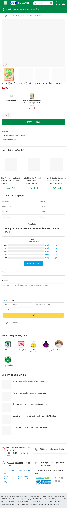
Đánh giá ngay (33, 264)
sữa (6, 139)
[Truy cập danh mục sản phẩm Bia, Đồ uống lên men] (8, 362)
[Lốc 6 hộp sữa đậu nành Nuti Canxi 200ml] (34, 164)
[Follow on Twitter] (62, 478)
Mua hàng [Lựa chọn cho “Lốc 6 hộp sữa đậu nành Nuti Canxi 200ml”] (34, 188)
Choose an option (11, 100)
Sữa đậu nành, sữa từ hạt (32, 16)
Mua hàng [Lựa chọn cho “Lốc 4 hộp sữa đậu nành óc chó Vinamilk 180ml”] (56, 188)
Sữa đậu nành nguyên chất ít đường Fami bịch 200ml (10, 179)
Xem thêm (33, 224)
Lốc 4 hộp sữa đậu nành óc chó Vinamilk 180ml (56, 179)
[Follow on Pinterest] (56, 481)
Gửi (33, 315)
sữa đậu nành (12, 139)
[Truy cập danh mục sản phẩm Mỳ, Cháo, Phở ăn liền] (20, 347)
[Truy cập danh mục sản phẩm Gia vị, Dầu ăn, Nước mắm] (33, 347)
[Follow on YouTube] (59, 481)
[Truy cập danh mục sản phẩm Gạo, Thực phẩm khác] (59, 347)
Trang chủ (5, 16)
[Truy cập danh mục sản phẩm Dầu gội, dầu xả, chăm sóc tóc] (46, 347)
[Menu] (5, 3)
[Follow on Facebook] (56, 478)
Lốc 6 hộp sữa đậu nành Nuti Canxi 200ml (32, 179)
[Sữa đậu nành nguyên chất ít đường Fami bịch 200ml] (11, 164)
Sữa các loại (16, 16)
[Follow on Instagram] (59, 478)
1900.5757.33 (20, 463)
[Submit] (51, 3)
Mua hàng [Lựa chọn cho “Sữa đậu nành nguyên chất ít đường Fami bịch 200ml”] (11, 188)
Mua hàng (33, 122)
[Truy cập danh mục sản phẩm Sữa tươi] (8, 346)
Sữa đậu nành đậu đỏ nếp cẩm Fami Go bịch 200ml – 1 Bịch (32, 103)
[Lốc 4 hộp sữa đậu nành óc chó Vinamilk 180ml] (56, 164)
